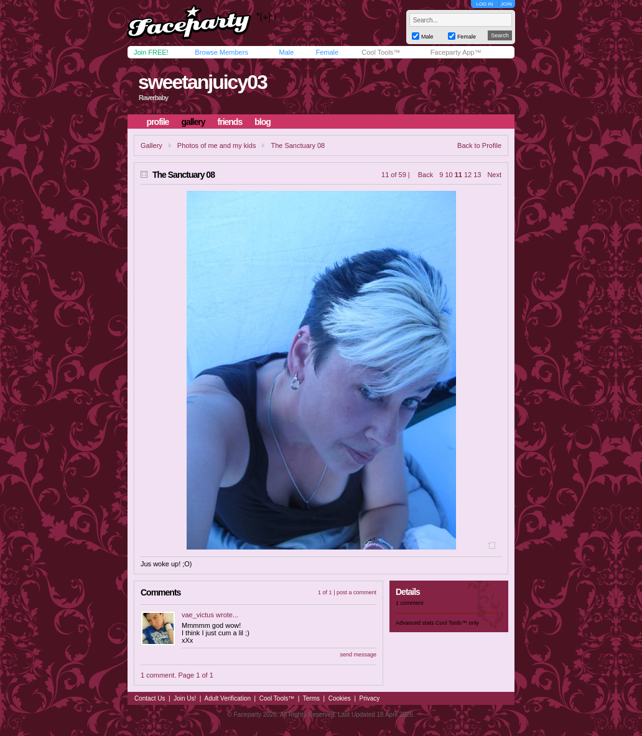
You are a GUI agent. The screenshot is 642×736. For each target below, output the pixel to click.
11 (458, 174)
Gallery (151, 145)
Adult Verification (227, 698)
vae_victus (198, 615)
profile (158, 122)
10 (448, 174)
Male (286, 52)
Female (326, 52)
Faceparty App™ (456, 52)
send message (358, 654)
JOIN (506, 4)
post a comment (356, 592)
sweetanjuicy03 (202, 82)
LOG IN (484, 4)
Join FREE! (151, 52)
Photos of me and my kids (216, 145)
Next (494, 174)
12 (468, 174)
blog (262, 122)
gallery (193, 122)
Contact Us (149, 698)
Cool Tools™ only (457, 623)
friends (230, 122)
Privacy (370, 698)
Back (425, 174)
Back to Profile (479, 145)
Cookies (339, 698)
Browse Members (221, 52)
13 (477, 174)
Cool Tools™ (380, 52)
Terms (311, 698)
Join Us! (185, 698)
